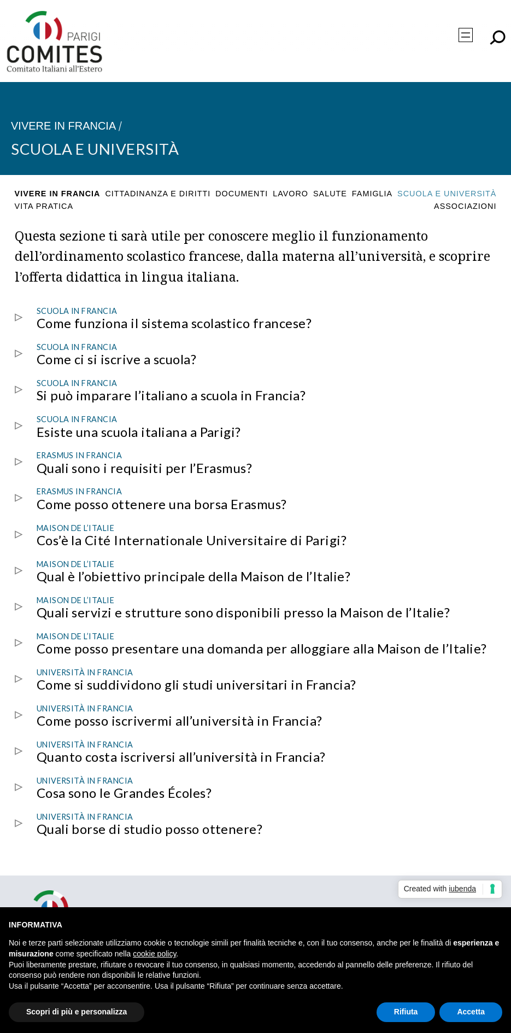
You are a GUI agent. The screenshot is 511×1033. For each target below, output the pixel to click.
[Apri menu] (465, 35)
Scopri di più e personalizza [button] (76, 1011)
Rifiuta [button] (406, 1011)
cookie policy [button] (154, 953)
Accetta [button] (471, 1011)
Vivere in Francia (63, 126)
